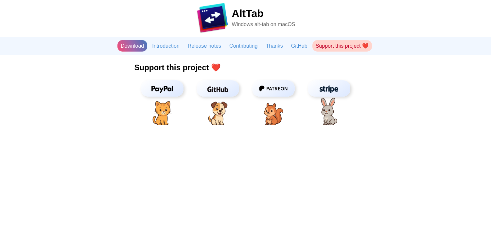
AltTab (248, 13)
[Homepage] (212, 19)
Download (132, 46)
